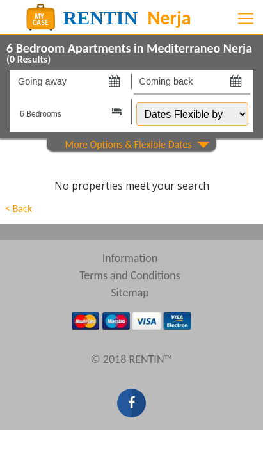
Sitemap (130, 293)
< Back (18, 208)
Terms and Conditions (129, 275)
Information (130, 258)
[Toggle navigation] (245, 18)
